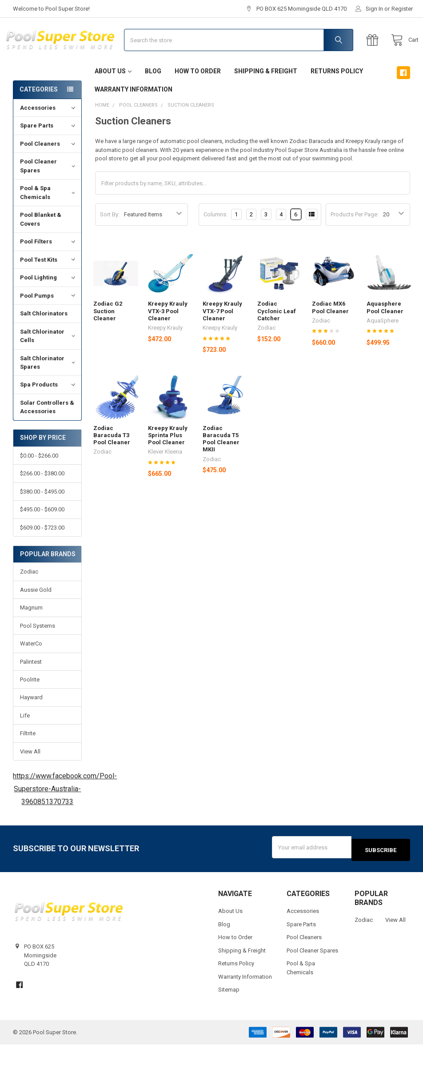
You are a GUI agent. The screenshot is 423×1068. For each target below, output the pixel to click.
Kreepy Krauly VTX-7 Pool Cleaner (222, 337)
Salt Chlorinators (44, 339)
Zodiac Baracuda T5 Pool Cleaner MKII (221, 465)
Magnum (31, 633)
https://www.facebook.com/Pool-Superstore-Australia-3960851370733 (65, 815)
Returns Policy (337, 97)
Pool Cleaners (48, 170)
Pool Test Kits (48, 286)
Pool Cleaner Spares (48, 192)
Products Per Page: (355, 240)
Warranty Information (133, 115)
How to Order (198, 97)
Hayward (31, 723)
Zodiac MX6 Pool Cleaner (330, 333)
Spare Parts (48, 151)
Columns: (215, 240)
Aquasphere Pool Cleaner (385, 333)
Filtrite (28, 759)
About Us (113, 97)
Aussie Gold (36, 616)
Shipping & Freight (265, 97)
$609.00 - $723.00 (42, 553)
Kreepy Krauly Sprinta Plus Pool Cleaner (168, 461)
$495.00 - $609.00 (42, 535)
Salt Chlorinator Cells (48, 362)
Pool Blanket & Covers (40, 245)
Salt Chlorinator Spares (48, 388)
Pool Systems (37, 652)
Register (402, 8)
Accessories (48, 134)
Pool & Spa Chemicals (48, 219)
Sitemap (228, 1013)
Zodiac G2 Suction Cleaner (107, 337)
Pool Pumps (48, 322)
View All (30, 777)
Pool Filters (48, 267)
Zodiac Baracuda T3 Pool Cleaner (111, 461)
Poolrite (30, 705)
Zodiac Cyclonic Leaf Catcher (276, 337)
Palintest (31, 688)
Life (25, 741)
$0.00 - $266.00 (39, 481)
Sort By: (110, 240)
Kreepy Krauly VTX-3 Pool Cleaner (168, 337)
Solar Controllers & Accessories (47, 433)
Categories (39, 115)
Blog (153, 97)
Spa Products (48, 410)
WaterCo (31, 669)
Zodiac (29, 597)
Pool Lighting (48, 303)
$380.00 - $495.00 (42, 517)
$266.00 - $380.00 (42, 499)
